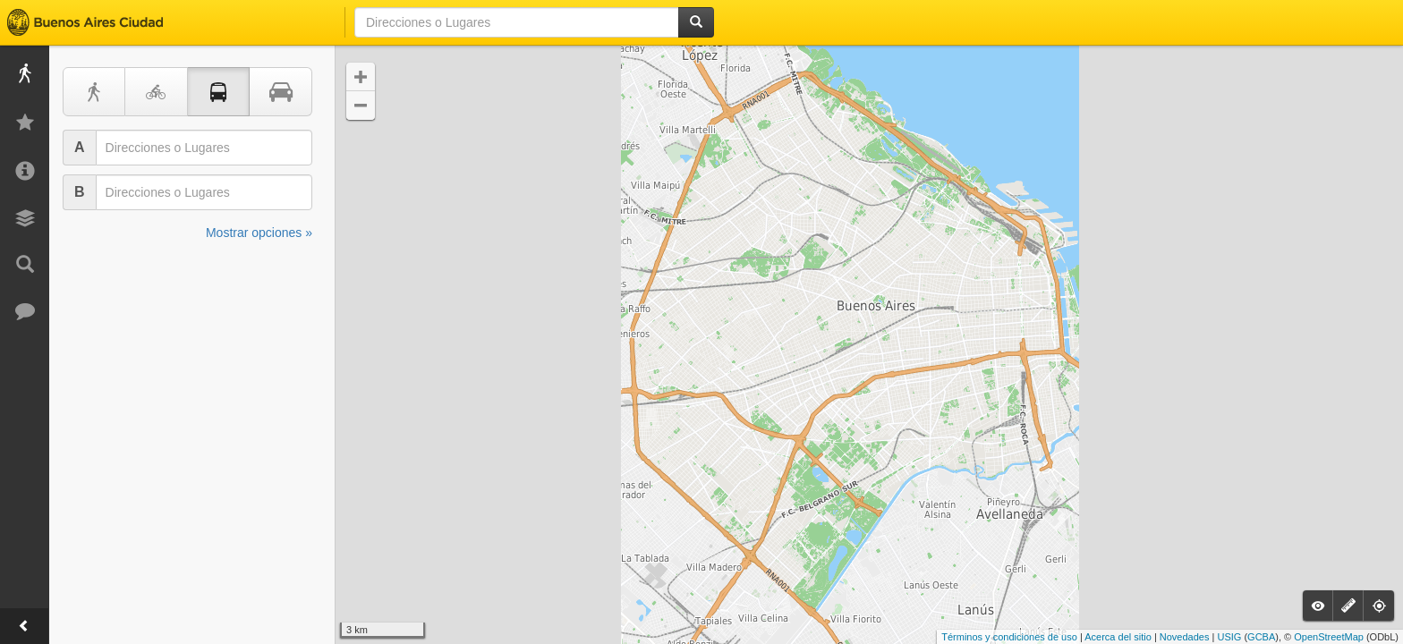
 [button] (360, 77)
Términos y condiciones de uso (1009, 636)
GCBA (1261, 636)
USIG (1229, 636)
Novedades (1185, 636)
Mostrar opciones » (259, 232)
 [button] (360, 105)
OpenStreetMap (1329, 636)
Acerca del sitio (1118, 636)
